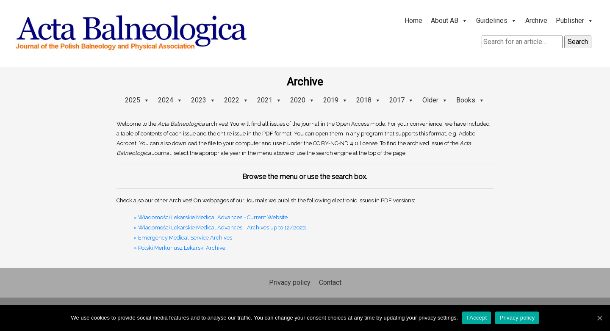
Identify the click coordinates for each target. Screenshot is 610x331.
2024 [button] (170, 100)
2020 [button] (302, 100)
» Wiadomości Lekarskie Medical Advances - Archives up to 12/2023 (219, 227)
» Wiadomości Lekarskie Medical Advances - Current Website (210, 217)
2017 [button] (401, 100)
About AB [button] (449, 21)
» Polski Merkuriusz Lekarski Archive (179, 248)
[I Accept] (599, 318)
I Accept (476, 317)
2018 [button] (368, 100)
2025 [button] (137, 100)
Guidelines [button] (496, 21)
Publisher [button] (574, 21)
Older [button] (435, 100)
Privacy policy (290, 283)
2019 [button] (335, 100)
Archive (536, 21)
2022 (236, 100)
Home (413, 21)
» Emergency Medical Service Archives (182, 237)
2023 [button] (203, 100)
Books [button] (470, 100)
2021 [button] (269, 100)
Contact (330, 283)
